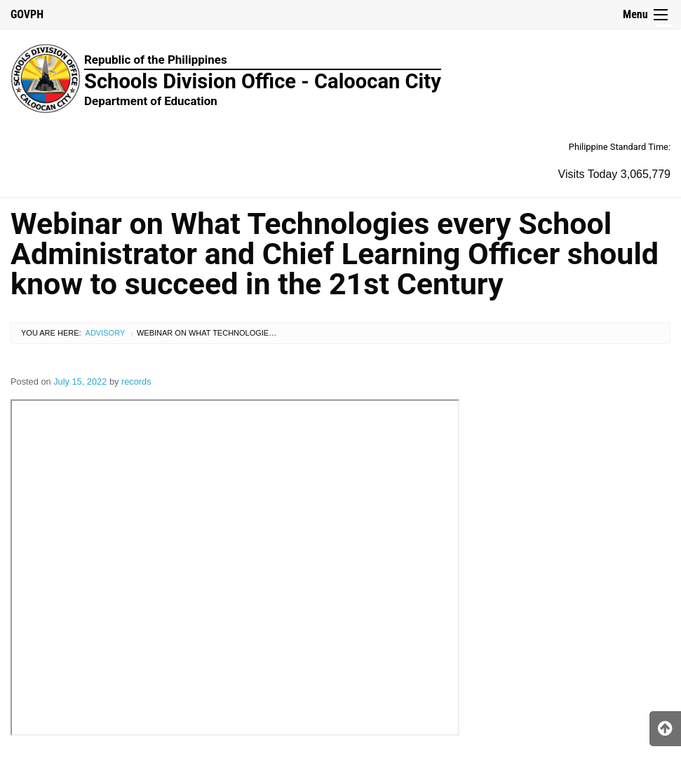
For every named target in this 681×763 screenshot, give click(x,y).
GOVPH (27, 14)
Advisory (106, 333)
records (136, 381)
